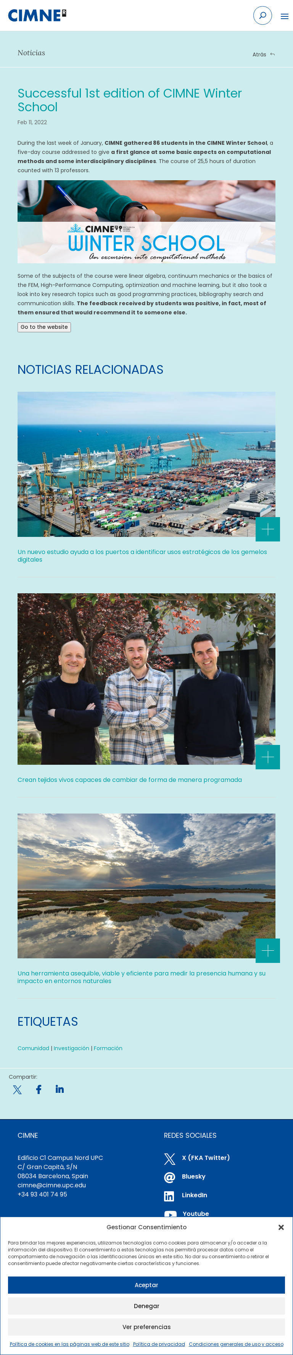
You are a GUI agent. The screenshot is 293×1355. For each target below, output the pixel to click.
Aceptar (146, 1285)
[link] (37, 15)
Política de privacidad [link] (159, 1344)
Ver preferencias (146, 1327)
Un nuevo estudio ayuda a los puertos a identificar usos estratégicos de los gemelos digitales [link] (142, 556)
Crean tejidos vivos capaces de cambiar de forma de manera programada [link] (130, 779)
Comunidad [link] (33, 1048)
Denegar (146, 1306)
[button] (281, 1227)
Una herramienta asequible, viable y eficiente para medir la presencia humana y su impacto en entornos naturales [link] (142, 977)
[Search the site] (262, 15)
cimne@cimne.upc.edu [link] (52, 1185)
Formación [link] (108, 1048)
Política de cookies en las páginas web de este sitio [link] (69, 1344)
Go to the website (44, 327)
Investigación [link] (71, 1048)
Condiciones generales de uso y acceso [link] (236, 1344)
